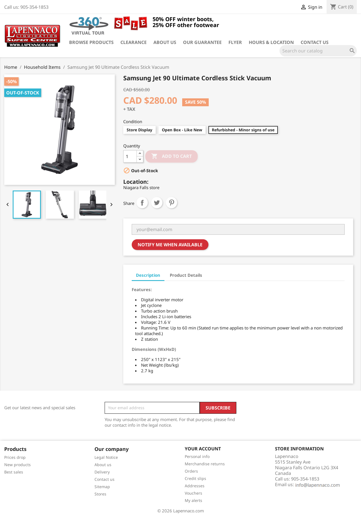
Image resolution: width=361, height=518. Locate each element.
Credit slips (195, 478)
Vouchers (193, 493)
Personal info (197, 456)
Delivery (102, 472)
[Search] (318, 50)
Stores (100, 494)
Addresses (194, 485)
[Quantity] (130, 156)
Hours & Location (271, 42)
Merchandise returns (205, 463)
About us (164, 42)
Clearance (133, 42)
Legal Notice (106, 457)
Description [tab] (148, 275)
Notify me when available (170, 245)
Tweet (156, 202)
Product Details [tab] (186, 275)
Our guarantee (202, 42)
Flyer (235, 42)
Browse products (91, 42)
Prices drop (15, 457)
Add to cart (171, 156)
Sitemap (102, 486)
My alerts (193, 500)
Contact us (315, 42)
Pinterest (171, 202)
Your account (203, 449)
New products (17, 464)
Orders (191, 471)
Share (142, 202)
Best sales (13, 472)
